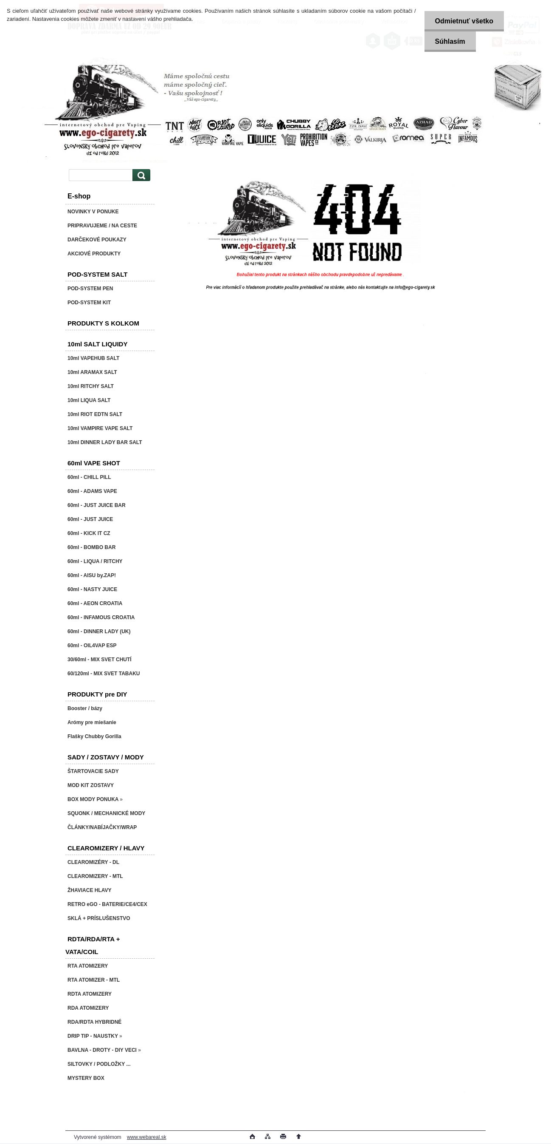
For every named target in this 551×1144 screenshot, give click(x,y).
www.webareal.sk (146, 1137)
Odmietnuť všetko (464, 21)
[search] (140, 175)
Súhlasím (450, 41)
